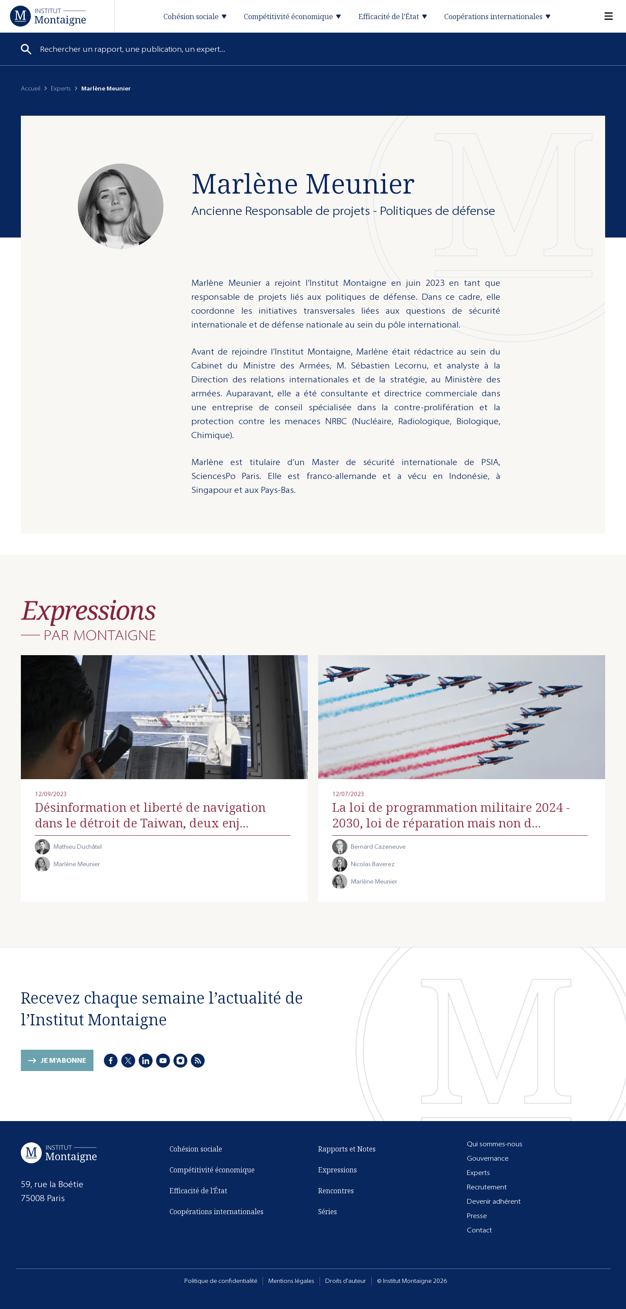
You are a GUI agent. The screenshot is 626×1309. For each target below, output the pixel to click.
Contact (479, 1230)
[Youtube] (163, 1061)
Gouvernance (488, 1158)
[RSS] (198, 1061)
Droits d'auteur (345, 1281)
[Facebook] (111, 1061)
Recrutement (487, 1187)
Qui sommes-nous (495, 1144)
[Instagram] (180, 1061)
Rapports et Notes (347, 1149)
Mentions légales (291, 1281)
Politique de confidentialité (220, 1281)
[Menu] (603, 16)
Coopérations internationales (216, 1211)
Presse (477, 1216)
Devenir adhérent (494, 1201)
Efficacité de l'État (198, 1190)
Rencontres (336, 1190)
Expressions (337, 1170)
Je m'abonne (63, 1060)
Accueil (30, 88)
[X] (128, 1061)
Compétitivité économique (212, 1170)
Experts (61, 88)
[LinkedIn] (146, 1061)
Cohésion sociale (196, 1149)
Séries (327, 1211)
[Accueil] (48, 16)
